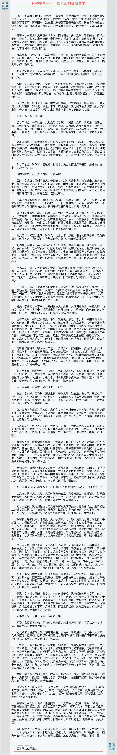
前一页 (5, 6)
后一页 (5, 3)
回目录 (5, 8)
